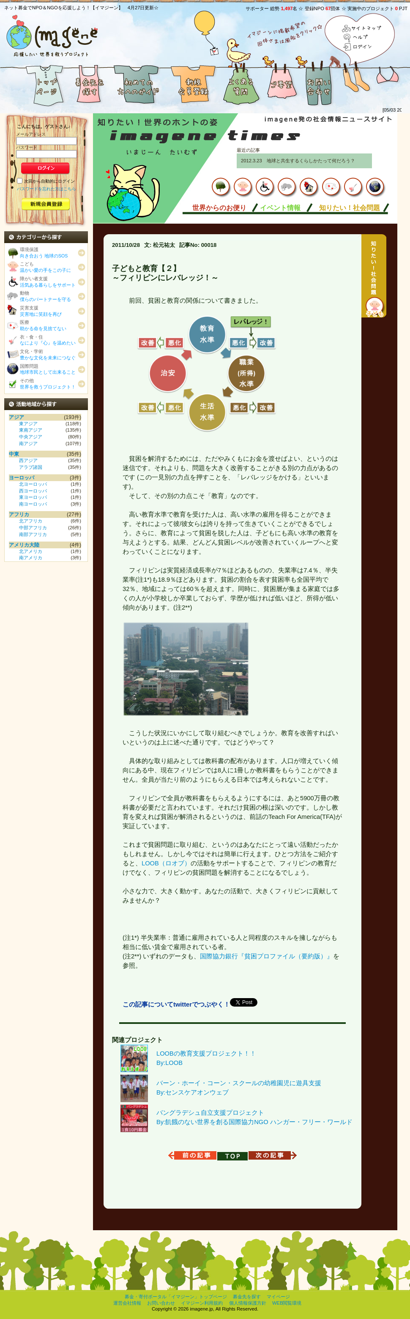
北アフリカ (30, 520)
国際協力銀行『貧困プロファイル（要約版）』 (266, 956)
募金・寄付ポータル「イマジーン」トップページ (176, 1296)
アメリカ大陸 (24, 545)
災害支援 (41, 311)
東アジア (28, 423)
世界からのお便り (219, 207)
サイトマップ (362, 29)
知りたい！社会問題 (349, 207)
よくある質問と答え (241, 83)
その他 (48, 383)
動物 (45, 296)
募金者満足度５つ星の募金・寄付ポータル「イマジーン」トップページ (34, 83)
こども (45, 267)
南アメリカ (30, 557)
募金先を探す (89, 83)
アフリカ (19, 514)
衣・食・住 (48, 340)
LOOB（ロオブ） (166, 863)
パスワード (26, 147)
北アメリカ (30, 551)
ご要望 (281, 83)
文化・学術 (48, 354)
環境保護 (44, 252)
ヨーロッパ (21, 478)
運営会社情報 (127, 1302)
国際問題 (48, 369)
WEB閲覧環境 (286, 1302)
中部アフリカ (33, 527)
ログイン (362, 46)
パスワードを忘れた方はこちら (46, 188)
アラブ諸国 (30, 467)
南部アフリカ (33, 534)
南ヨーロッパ (33, 503)
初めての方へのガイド (137, 83)
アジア (16, 417)
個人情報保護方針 (247, 1302)
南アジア (28, 443)
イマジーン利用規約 (202, 1302)
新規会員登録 (192, 83)
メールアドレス (31, 134)
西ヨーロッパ (33, 490)
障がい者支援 (48, 281)
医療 (43, 325)
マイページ (278, 1296)
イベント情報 (280, 207)
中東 (14, 454)
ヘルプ (362, 37)
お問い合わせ (319, 83)
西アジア (28, 460)
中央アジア (30, 436)
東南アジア (30, 429)
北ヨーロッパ (33, 484)
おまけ (374, 83)
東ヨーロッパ (33, 497)
